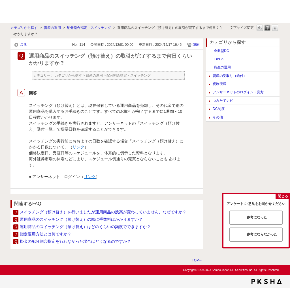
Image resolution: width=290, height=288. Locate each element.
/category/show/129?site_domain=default (209, 59)
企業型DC (221, 51)
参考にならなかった (262, 234)
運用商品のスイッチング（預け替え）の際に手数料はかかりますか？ (81, 219)
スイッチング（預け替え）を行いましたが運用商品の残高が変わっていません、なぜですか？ (103, 212)
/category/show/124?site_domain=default (209, 50)
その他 (218, 117)
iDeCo (218, 59)
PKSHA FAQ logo (266, 281)
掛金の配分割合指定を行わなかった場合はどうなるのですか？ (75, 241)
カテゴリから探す (24, 28)
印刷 (196, 45)
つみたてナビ (223, 101)
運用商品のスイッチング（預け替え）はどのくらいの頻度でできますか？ (85, 226)
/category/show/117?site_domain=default (209, 67)
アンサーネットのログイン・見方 (238, 92)
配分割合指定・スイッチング (89, 28)
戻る (23, 45)
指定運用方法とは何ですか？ (45, 234)
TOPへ (197, 260)
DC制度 (219, 109)
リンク (78, 147)
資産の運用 (52, 28)
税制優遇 (219, 84)
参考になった (257, 217)
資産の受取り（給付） (230, 76)
